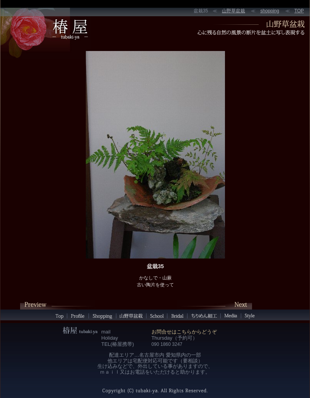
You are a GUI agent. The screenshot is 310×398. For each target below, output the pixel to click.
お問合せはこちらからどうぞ (184, 332)
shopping (269, 11)
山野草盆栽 (233, 11)
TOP (299, 11)
